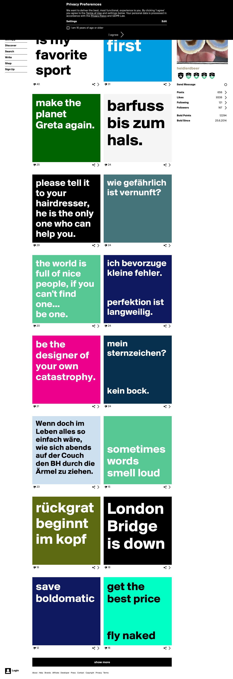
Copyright (90, 673)
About (34, 673)
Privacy (99, 673)
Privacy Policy (99, 16)
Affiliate (55, 673)
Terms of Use (94, 13)
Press (73, 673)
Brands (48, 673)
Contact (80, 673)
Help (41, 673)
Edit (164, 21)
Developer (65, 673)
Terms (106, 673)
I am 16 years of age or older (87, 28)
